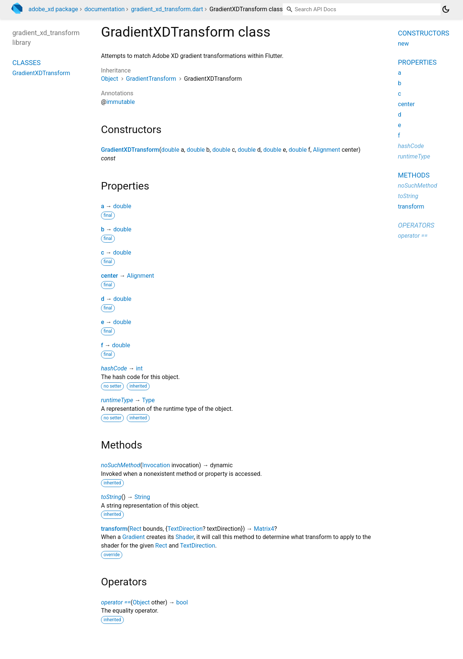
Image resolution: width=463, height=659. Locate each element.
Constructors (423, 33)
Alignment (326, 149)
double (170, 149)
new (403, 43)
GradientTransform (151, 78)
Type (148, 400)
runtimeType (117, 400)
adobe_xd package (53, 9)
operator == (116, 602)
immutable (120, 101)
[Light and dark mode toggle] (446, 9)
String (142, 497)
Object (109, 78)
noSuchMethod (120, 465)
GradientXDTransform (130, 149)
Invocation (156, 465)
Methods (414, 175)
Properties (417, 62)
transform (114, 528)
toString (111, 497)
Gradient (133, 537)
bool (182, 602)
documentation (105, 9)
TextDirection (185, 528)
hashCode (114, 368)
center (109, 275)
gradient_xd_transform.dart (167, 9)
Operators (416, 225)
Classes (26, 63)
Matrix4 (264, 528)
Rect (135, 528)
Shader (184, 537)
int (139, 368)
